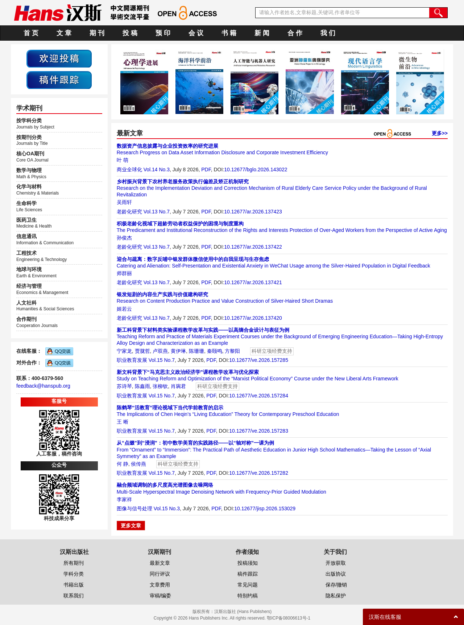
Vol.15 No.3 (167, 508)
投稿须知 (247, 563)
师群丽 (124, 273)
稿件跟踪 (247, 574)
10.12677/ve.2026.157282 (258, 473)
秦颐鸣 (214, 351)
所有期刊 (73, 563)
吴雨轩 (124, 202)
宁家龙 (124, 351)
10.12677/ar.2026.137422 (253, 247)
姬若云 (124, 309)
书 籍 (228, 33)
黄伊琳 (178, 351)
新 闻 (261, 33)
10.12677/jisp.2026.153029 (264, 508)
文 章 (64, 33)
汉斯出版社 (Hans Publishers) (243, 611)
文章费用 (160, 585)
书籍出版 (73, 585)
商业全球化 (129, 169)
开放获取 (336, 563)
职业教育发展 (132, 360)
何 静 (122, 464)
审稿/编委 (160, 596)
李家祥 (124, 499)
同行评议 (160, 574)
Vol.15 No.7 (162, 360)
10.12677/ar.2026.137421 (253, 282)
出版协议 (336, 574)
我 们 (327, 33)
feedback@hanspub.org (43, 386)
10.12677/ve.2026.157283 (258, 431)
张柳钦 (160, 386)
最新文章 (160, 563)
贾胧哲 (142, 351)
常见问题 (247, 585)
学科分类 (73, 574)
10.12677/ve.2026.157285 (258, 360)
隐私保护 (336, 596)
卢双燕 (160, 351)
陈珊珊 (196, 351)
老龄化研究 (129, 212)
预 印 (163, 33)
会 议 (195, 33)
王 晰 (122, 422)
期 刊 (97, 33)
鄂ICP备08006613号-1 (288, 618)
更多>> (440, 133)
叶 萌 (122, 160)
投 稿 (130, 33)
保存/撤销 (336, 585)
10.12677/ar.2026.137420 (253, 318)
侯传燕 (138, 464)
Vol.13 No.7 (157, 212)
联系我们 (73, 596)
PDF (206, 169)
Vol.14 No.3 (157, 169)
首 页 (31, 33)
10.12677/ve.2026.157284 (258, 396)
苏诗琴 (124, 386)
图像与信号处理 (134, 508)
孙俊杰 (124, 238)
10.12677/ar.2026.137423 (253, 212)
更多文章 (131, 525)
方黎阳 (232, 351)
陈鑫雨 (142, 386)
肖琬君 (178, 386)
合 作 (294, 33)
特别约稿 (247, 596)
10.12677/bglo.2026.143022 (255, 169)
